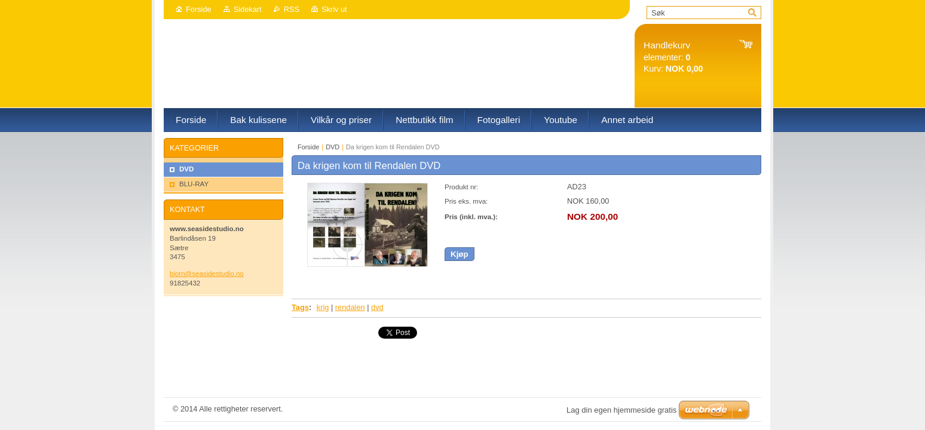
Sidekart (248, 9)
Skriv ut (334, 9)
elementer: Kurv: (673, 57)
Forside (199, 9)
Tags (300, 307)
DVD (332, 146)
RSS (291, 9)
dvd (377, 307)
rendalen (350, 307)
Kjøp (459, 254)
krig (323, 307)
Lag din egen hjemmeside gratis (621, 410)
